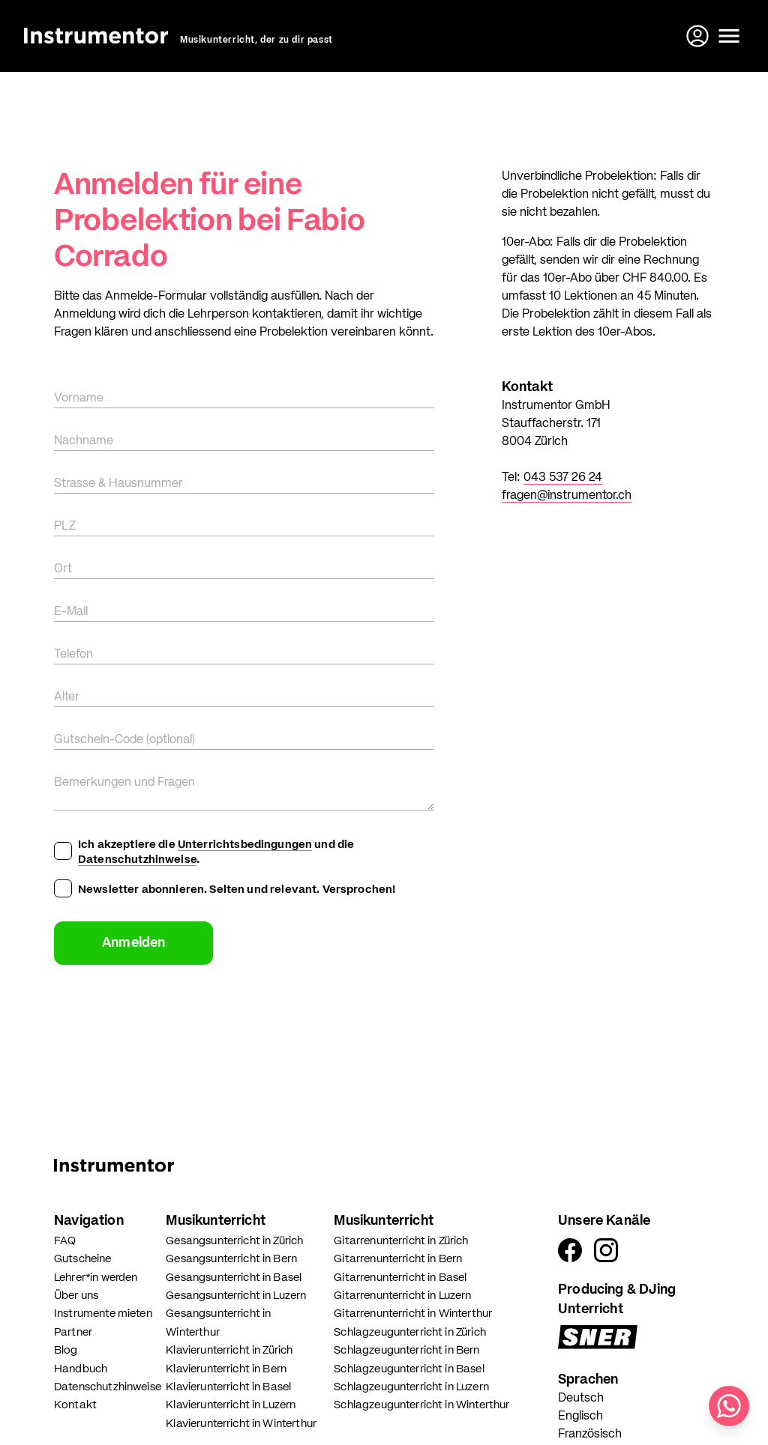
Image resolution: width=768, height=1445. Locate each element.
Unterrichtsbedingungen (245, 844)
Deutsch (581, 1399)
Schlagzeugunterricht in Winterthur (421, 1405)
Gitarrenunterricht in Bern (398, 1258)
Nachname (83, 441)
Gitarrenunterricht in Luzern (402, 1295)
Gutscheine (83, 1258)
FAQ (65, 1240)
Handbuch (80, 1369)
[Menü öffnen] (729, 36)
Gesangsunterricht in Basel (234, 1277)
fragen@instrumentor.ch (567, 496)
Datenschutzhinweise (137, 859)
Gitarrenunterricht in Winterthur (413, 1313)
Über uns (76, 1295)
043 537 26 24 (563, 478)
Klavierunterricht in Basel (228, 1387)
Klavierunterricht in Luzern (231, 1405)
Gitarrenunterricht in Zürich (401, 1240)
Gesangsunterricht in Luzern (236, 1295)
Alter (67, 697)
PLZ (65, 527)
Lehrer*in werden (95, 1277)
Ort (63, 569)
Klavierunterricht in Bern (226, 1369)
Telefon (73, 655)
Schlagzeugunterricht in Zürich (410, 1332)
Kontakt (75, 1405)
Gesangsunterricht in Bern (231, 1258)
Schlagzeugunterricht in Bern (406, 1350)
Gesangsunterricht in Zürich (234, 1240)
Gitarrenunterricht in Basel (400, 1277)
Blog (66, 1350)
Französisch (590, 1435)
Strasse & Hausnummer (118, 484)
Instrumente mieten (103, 1313)
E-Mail (71, 612)
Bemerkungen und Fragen (124, 783)
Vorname (79, 399)
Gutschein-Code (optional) (124, 740)
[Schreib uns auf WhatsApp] (729, 1406)
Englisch (580, 1417)
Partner (73, 1332)
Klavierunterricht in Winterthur (241, 1423)
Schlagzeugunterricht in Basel (409, 1369)
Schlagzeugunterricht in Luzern (411, 1387)
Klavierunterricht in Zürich (229, 1350)
